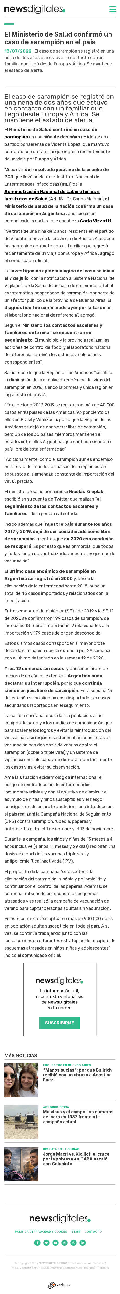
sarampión (16, 137)
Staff (76, 1231)
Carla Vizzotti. (96, 221)
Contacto (93, 1231)
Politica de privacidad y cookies (41, 1231)
